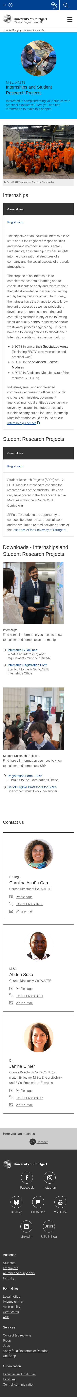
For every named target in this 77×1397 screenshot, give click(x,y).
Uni (5, 4)
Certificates (11, 1312)
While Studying (14, 30)
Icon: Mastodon (38, 1202)
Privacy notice (13, 1301)
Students (9, 1263)
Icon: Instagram (50, 1178)
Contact (38, 1142)
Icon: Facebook (27, 1178)
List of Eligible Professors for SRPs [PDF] (32, 787)
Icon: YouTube (60, 1202)
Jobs (6, 1345)
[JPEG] (38, 152)
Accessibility (11, 1306)
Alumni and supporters (19, 1273)
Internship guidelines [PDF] (21, 423)
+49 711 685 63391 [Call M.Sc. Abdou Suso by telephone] (29, 996)
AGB (6, 1317)
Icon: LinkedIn (26, 1226)
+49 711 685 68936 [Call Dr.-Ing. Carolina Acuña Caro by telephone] (29, 904)
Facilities (9, 1379)
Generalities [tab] (15, 209)
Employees (10, 1268)
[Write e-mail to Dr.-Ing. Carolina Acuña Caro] (21, 911)
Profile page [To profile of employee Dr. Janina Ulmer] (24, 1090)
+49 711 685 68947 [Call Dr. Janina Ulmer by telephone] (29, 1098)
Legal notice (11, 1296)
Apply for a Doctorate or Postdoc (25, 1351)
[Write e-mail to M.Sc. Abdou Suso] (21, 1002)
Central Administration (18, 1384)
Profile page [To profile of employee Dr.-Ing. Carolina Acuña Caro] (24, 897)
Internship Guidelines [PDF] (22, 650)
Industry (8, 1278)
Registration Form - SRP (25, 776)
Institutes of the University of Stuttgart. (39, 530)
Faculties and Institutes (19, 1374)
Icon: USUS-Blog (49, 1226)
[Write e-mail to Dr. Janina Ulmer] (21, 1104)
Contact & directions (17, 1335)
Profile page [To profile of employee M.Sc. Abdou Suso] (24, 988)
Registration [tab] (15, 222)
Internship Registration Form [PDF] (28, 665)
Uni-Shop (9, 1356)
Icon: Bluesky (16, 1202)
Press (7, 1340)
